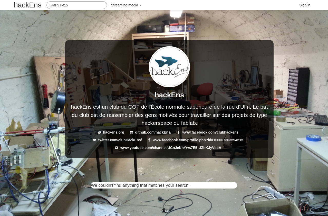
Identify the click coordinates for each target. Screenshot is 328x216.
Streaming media (126, 5)
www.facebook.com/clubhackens (210, 132)
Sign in (304, 5)
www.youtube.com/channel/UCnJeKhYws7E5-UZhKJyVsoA (170, 148)
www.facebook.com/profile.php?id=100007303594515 (198, 140)
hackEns (27, 5)
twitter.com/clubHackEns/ (120, 140)
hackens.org (113, 132)
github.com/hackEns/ (153, 132)
